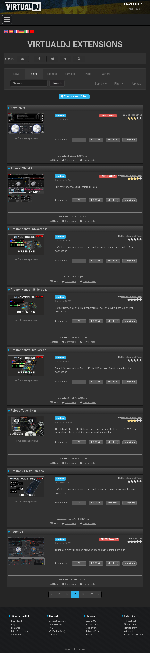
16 (83, 594)
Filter (118, 83)
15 (75, 594)
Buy (13, 624)
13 (59, 594)
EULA (89, 634)
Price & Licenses (19, 631)
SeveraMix (18, 108)
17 (91, 594)
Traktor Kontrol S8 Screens (29, 289)
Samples (70, 73)
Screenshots (17, 634)
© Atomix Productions (75, 649)
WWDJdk (137, 538)
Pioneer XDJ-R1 (21, 168)
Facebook (130, 621)
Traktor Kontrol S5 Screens (29, 229)
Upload (136, 83)
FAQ (51, 627)
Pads (88, 73)
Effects (52, 73)
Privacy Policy (93, 631)
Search (57, 83)
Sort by (101, 83)
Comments (70, 160)
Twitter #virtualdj (134, 634)
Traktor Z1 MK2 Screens (27, 471)
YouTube (130, 624)
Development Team (131, 175)
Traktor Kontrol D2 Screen (28, 350)
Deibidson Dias (134, 114)
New (16, 73)
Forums (53, 634)
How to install (89, 160)
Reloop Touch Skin (23, 410)
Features (15, 627)
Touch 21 (17, 531)
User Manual (55, 624)
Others (106, 73)
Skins (34, 73)
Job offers (91, 627)
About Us (91, 621)
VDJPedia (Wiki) (57, 631)
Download (16, 621)
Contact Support (57, 621)
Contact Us (92, 624)
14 (67, 594)
